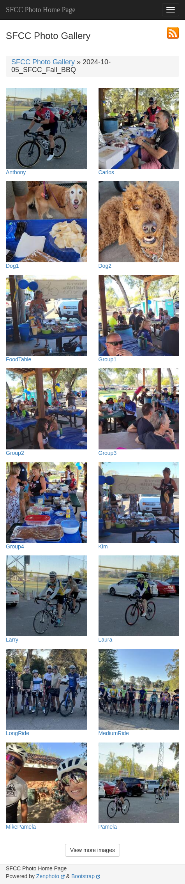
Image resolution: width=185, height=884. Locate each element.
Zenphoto (50, 876)
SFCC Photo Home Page (41, 10)
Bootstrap (85, 876)
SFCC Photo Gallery (43, 62)
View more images (92, 850)
